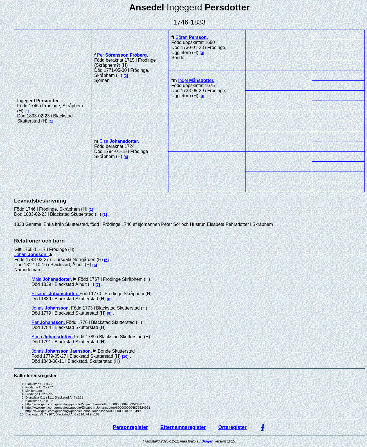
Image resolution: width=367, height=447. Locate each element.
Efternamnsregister (183, 427)
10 (125, 356)
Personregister (130, 427)
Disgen (207, 441)
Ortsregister (232, 427)
